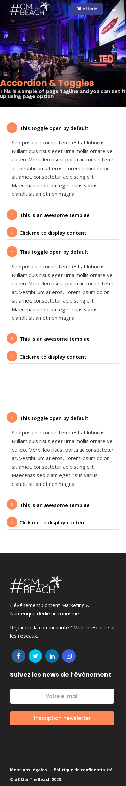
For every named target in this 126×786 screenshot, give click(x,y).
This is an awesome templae (54, 215)
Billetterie (86, 9)
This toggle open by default (53, 128)
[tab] (63, 128)
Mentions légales (28, 770)
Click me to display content (52, 232)
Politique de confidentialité (83, 770)
